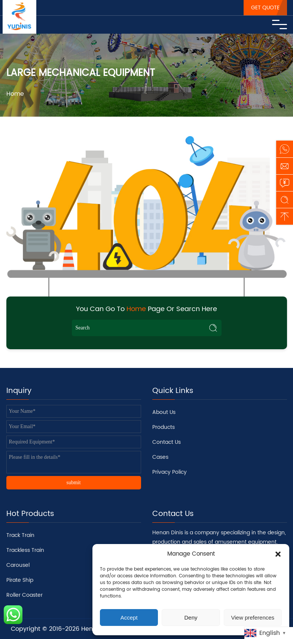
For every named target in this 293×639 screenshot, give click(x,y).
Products (163, 427)
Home (15, 94)
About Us (164, 412)
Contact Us (166, 442)
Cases (160, 457)
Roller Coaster (24, 595)
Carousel (18, 565)
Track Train (20, 535)
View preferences (253, 617)
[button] (278, 554)
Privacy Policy (169, 472)
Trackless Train (25, 550)
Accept (129, 617)
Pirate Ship (19, 580)
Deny (190, 617)
